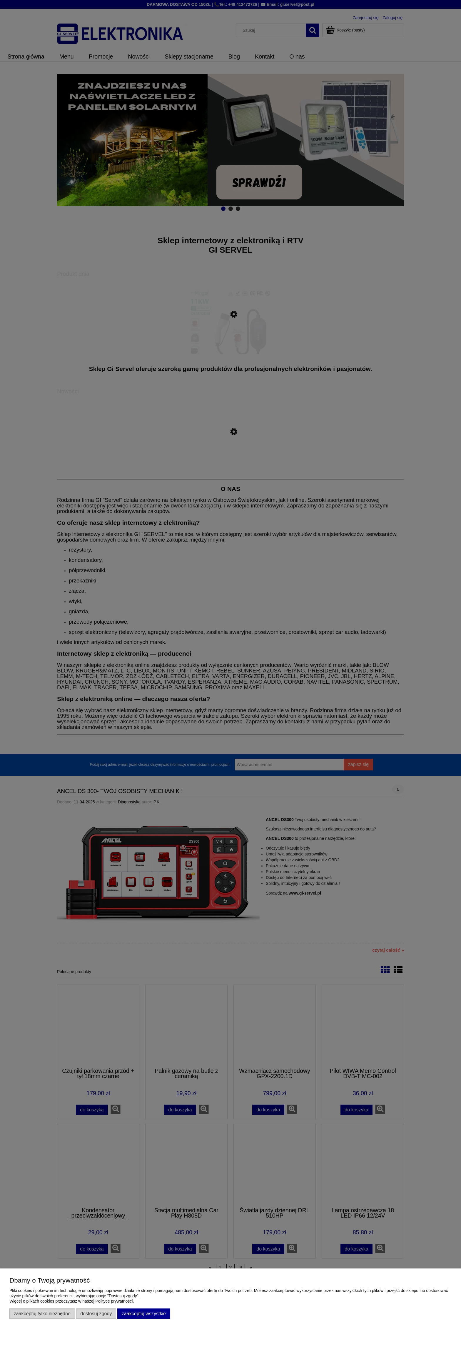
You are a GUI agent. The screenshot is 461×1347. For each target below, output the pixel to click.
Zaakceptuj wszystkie (144, 1313)
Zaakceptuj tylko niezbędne (42, 1313)
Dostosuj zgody (96, 1313)
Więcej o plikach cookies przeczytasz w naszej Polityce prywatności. (71, 1301)
